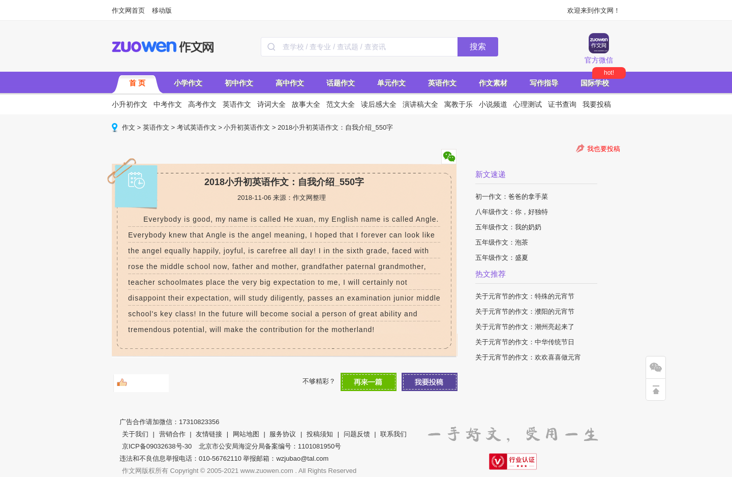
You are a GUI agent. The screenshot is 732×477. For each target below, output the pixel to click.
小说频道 (493, 104)
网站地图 (246, 434)
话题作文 (340, 83)
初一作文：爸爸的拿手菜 (511, 196)
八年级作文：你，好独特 (511, 212)
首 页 (137, 83)
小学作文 (188, 83)
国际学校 (595, 83)
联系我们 (393, 434)
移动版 (162, 10)
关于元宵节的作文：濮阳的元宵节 (524, 311)
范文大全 (340, 104)
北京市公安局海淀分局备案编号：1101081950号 (270, 446)
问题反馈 (357, 434)
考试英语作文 (197, 127)
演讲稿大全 (420, 104)
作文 (128, 127)
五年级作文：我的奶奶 (508, 227)
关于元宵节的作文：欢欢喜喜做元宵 (528, 357)
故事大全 (306, 104)
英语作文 (442, 83)
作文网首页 (128, 10)
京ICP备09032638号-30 (157, 446)
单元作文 (391, 83)
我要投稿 (597, 104)
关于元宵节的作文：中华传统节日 (524, 342)
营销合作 (172, 434)
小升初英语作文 (247, 127)
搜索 (478, 46)
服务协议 (282, 434)
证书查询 (562, 104)
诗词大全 (271, 104)
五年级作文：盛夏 (501, 257)
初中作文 (239, 83)
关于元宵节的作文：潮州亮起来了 (524, 327)
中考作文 (168, 104)
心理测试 (527, 104)
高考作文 (202, 104)
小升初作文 (129, 104)
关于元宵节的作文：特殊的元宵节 (524, 296)
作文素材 (493, 83)
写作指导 (544, 83)
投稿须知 (320, 434)
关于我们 (135, 434)
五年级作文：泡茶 (501, 242)
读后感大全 (378, 104)
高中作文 (290, 83)
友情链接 (209, 434)
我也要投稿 (603, 149)
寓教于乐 (458, 104)
